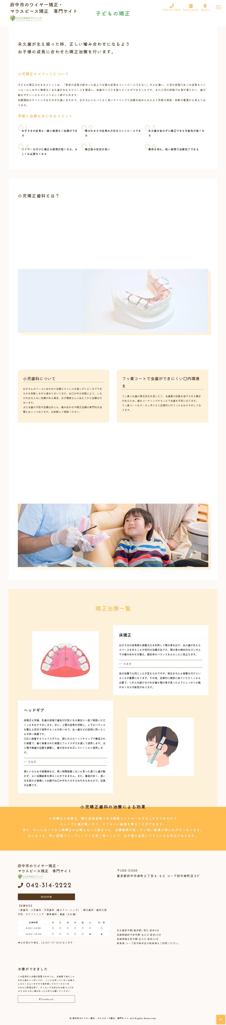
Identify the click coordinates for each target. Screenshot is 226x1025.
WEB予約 (46, 896)
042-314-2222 (45, 885)
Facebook (46, 999)
